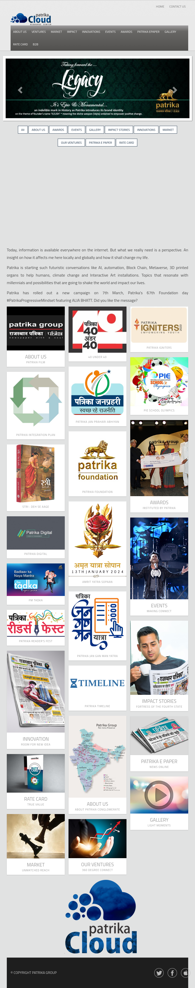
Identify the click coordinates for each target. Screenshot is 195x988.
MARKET (168, 129)
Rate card (20, 44)
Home (160, 6)
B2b (35, 44)
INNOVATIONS (146, 129)
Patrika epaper (148, 31)
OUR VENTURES (71, 142)
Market (56, 31)
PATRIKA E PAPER (100, 142)
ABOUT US (38, 129)
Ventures (38, 31)
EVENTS (76, 129)
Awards (126, 31)
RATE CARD (126, 142)
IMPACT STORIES (119, 129)
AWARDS (58, 129)
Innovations (91, 31)
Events (110, 31)
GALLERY (95, 129)
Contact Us (177, 6)
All (22, 129)
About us (19, 31)
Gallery (170, 31)
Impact (72, 31)
